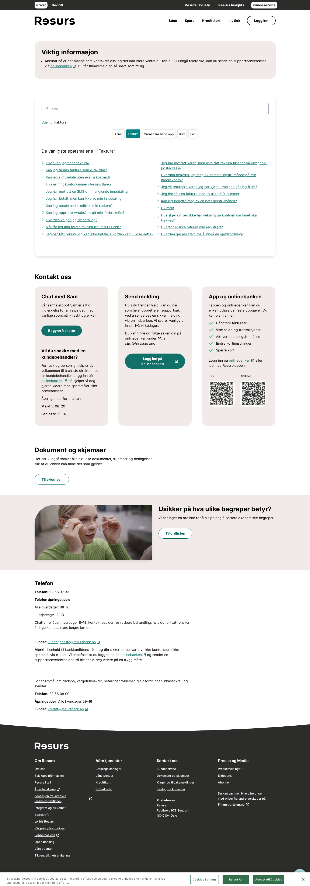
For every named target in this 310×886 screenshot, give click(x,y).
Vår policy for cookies (50, 828)
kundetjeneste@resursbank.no (72, 642)
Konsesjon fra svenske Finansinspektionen (50, 798)
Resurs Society (197, 5)
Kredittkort (211, 20)
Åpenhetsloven (45, 789)
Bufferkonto (104, 789)
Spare (190, 20)
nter (182, 789)
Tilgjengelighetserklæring (52, 855)
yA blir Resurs (44, 821)
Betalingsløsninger (108, 769)
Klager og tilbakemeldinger (175, 782)
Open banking (44, 842)
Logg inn (261, 20)
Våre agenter (44, 848)
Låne (173, 20)
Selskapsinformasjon (49, 775)
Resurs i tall (43, 782)
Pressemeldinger (229, 769)
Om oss (40, 769)
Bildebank (225, 775)
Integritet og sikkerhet (50, 808)
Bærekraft (42, 814)
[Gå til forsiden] (55, 20)
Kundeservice (264, 5)
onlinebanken (61, 66)
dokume (174, 789)
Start (46, 122)
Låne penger (104, 775)
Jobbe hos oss (45, 835)
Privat (41, 5)
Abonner (224, 782)
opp (165, 789)
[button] (119, 133)
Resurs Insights (231, 5)
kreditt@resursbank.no (66, 709)
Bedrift (57, 5)
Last (160, 789)
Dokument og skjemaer (173, 775)
